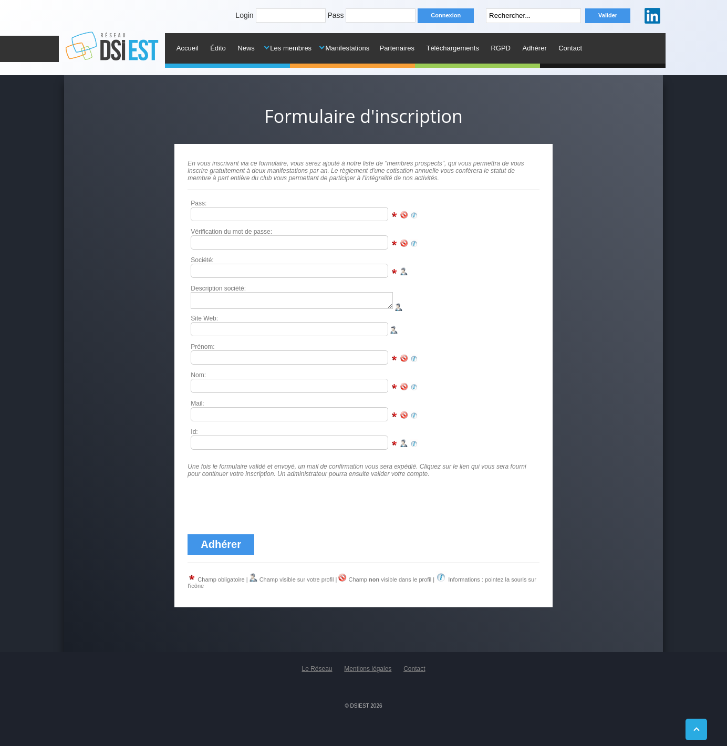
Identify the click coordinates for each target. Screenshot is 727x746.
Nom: (198, 378)
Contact (570, 48)
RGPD (501, 48)
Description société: (218, 288)
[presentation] (267, 509)
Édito (218, 48)
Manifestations (347, 48)
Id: (194, 435)
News (246, 48)
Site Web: (204, 321)
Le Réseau (317, 672)
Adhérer (534, 48)
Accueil (187, 48)
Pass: (198, 203)
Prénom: (202, 350)
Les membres (290, 48)
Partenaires (396, 48)
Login (244, 15)
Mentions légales (367, 672)
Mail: (197, 406)
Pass (335, 15)
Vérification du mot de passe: (231, 231)
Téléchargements (452, 48)
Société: (202, 260)
